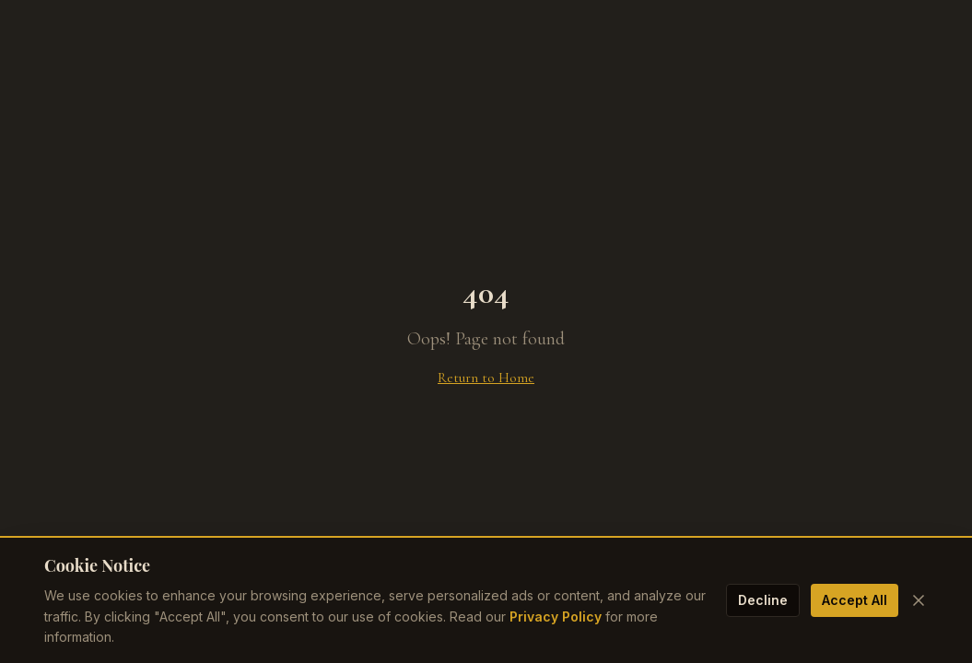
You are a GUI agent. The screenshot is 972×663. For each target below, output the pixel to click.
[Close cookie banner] (918, 600)
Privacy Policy (555, 616)
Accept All (854, 600)
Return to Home (486, 377)
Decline (763, 600)
